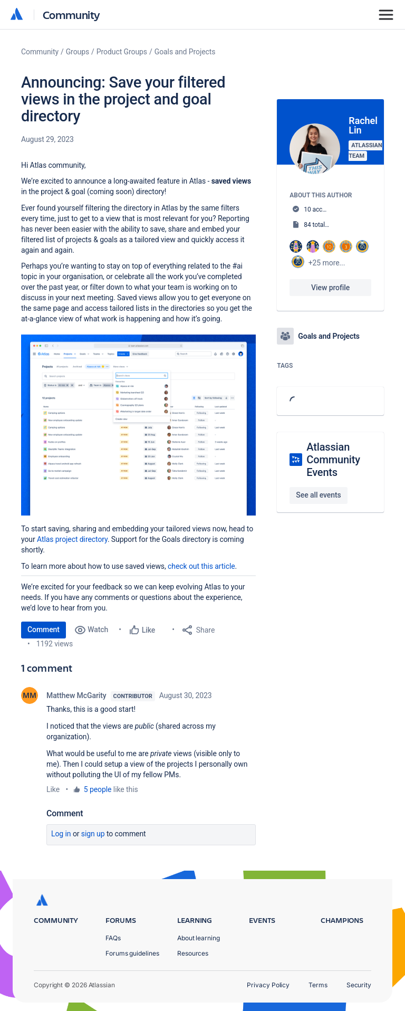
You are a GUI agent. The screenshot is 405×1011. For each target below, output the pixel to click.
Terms (317, 985)
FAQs (113, 938)
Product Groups (122, 51)
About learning (198, 938)
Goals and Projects (185, 51)
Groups (77, 51)
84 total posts (323, 224)
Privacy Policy (268, 985)
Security (358, 985)
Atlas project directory (72, 539)
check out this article (201, 566)
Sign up (93, 833)
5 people (98, 789)
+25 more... (326, 263)
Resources (192, 953)
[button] (138, 425)
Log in (61, 833)
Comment (43, 629)
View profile (330, 287)
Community (71, 14)
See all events (318, 495)
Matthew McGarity (76, 695)
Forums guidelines (132, 953)
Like (53, 789)
